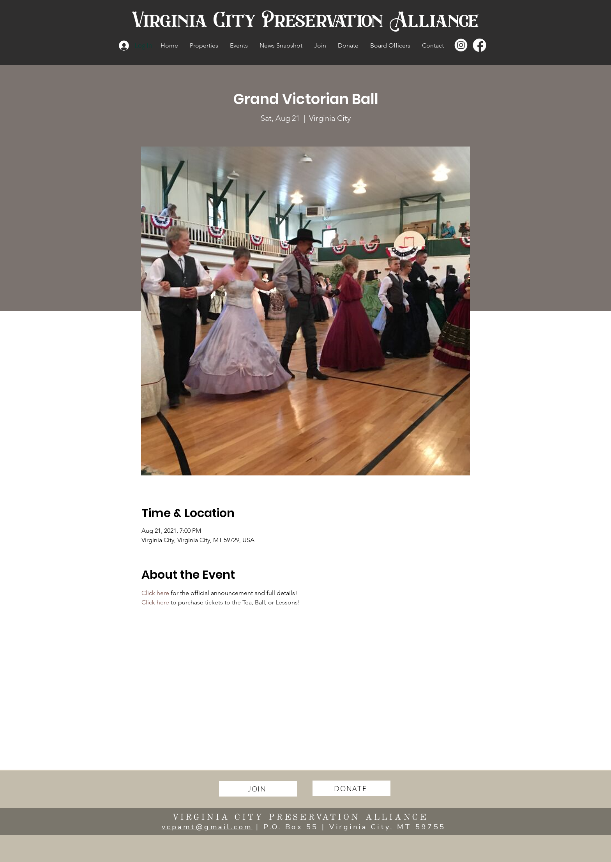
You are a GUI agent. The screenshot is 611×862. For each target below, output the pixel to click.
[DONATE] (351, 788)
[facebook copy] (479, 45)
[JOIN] (258, 789)
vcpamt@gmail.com (207, 827)
